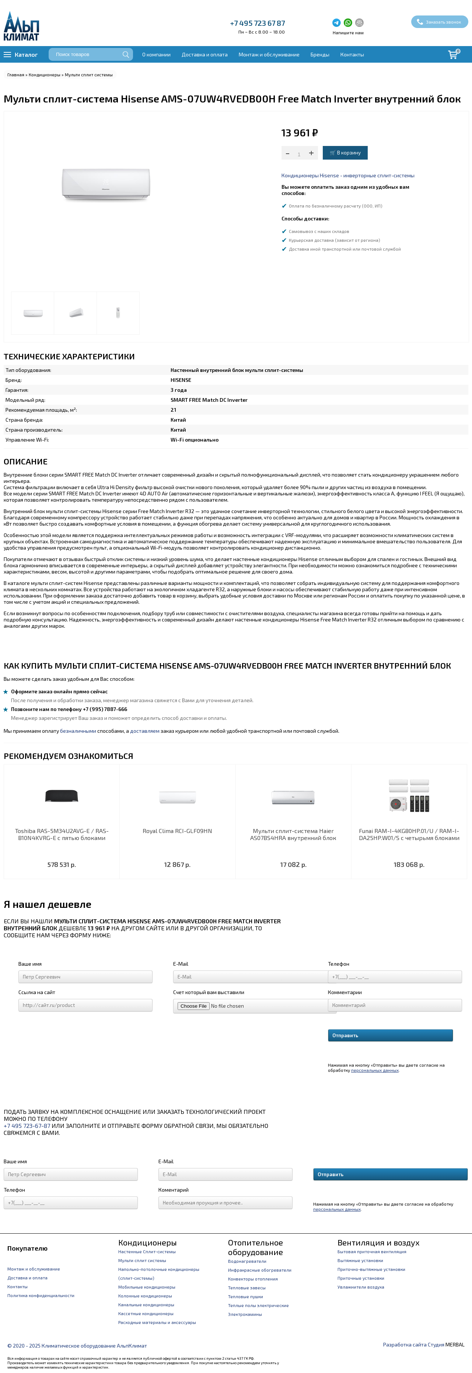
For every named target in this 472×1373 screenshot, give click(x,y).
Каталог (26, 54)
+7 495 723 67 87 (257, 22)
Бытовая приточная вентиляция (372, 1251)
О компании (156, 54)
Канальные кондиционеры (146, 1304)
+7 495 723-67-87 (27, 1125)
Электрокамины (245, 1314)
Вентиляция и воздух (379, 1242)
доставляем (145, 731)
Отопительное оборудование (255, 1247)
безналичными (78, 731)
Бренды (320, 54)
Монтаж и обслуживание (269, 54)
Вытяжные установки (360, 1260)
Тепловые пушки (245, 1296)
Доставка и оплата (205, 54)
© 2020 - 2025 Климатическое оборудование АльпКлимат (77, 1345)
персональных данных (375, 1070)
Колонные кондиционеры (145, 1295)
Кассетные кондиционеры (146, 1313)
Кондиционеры (44, 74)
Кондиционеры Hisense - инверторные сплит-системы (348, 175)
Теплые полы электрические (258, 1305)
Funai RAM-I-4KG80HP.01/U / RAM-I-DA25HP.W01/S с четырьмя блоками (409, 834)
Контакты (352, 54)
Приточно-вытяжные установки (371, 1269)
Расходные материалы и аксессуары (157, 1322)
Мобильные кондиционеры (146, 1286)
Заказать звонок (443, 21)
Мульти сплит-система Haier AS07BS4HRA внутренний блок (293, 834)
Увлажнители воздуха (361, 1286)
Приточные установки (361, 1277)
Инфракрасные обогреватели (259, 1269)
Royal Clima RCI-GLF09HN (177, 830)
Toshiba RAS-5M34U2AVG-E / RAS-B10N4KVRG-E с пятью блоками (62, 834)
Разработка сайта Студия (413, 1344)
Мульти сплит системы (89, 74)
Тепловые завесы (247, 1287)
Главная (15, 74)
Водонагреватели (247, 1261)
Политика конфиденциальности (40, 1295)
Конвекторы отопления (253, 1278)
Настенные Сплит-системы (147, 1251)
